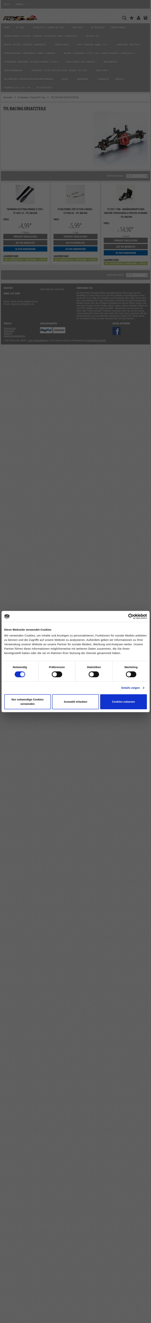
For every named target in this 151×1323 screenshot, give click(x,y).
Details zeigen (130, 687)
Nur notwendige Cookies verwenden (28, 701)
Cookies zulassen (123, 701)
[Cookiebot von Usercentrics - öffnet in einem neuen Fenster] (131, 616)
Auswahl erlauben (75, 701)
